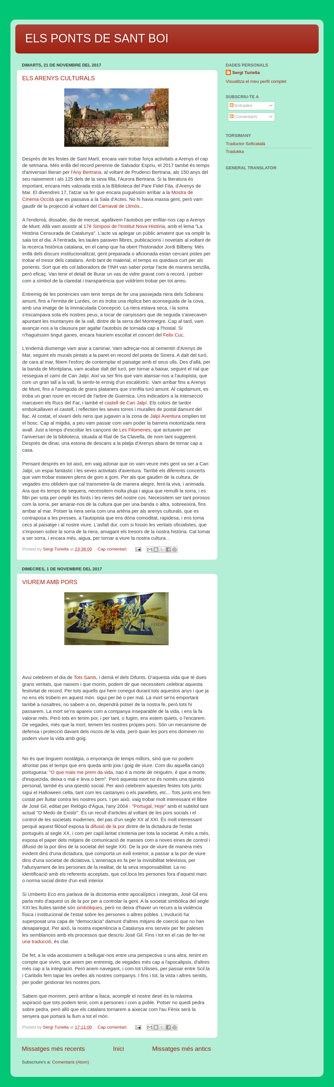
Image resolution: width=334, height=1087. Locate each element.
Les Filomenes (135, 429)
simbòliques (89, 907)
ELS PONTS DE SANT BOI (96, 38)
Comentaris (243, 116)
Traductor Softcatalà (245, 143)
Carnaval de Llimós (119, 206)
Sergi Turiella (246, 72)
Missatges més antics (181, 1048)
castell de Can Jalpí (125, 402)
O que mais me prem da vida (82, 772)
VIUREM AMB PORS (49, 582)
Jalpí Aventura (165, 416)
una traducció (36, 941)
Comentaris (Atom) (70, 1062)
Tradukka (235, 151)
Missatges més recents (53, 1048)
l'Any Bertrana (86, 172)
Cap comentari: (113, 549)
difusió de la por (108, 826)
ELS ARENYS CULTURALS (58, 78)
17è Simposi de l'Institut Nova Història (124, 226)
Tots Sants (85, 677)
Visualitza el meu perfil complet (256, 81)
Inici (118, 1048)
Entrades (241, 105)
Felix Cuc (173, 335)
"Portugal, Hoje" (148, 806)
